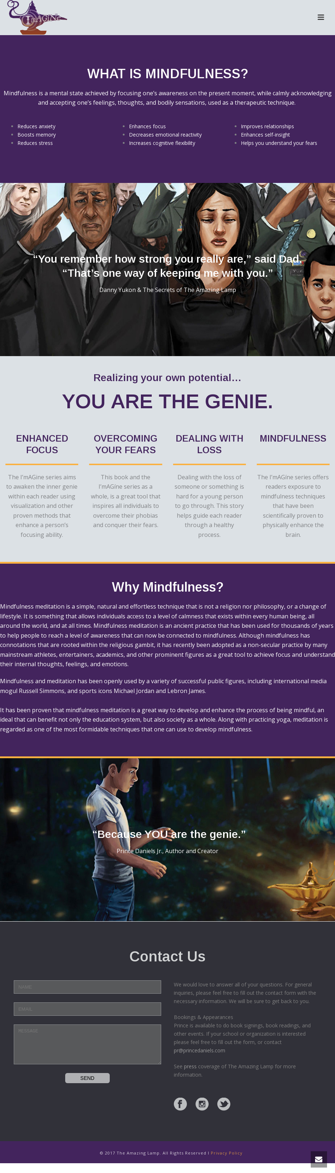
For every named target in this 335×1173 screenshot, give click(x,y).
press (190, 1066)
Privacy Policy (227, 1153)
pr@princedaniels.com (199, 1050)
